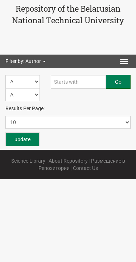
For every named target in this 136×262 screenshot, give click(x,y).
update (22, 139)
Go (118, 82)
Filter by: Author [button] (25, 61)
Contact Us (85, 168)
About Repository (68, 161)
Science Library (28, 161)
